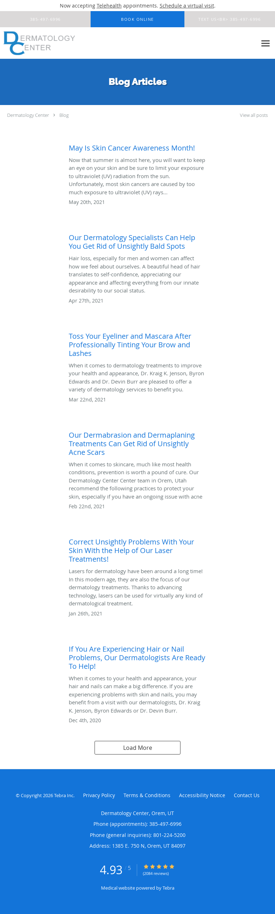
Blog (64, 115)
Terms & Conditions (147, 795)
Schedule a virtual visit (187, 5)
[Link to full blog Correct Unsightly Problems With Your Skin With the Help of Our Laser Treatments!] (137, 548)
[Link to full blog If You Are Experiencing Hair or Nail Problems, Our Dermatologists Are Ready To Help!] (137, 656)
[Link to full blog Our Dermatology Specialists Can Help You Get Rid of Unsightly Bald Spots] (137, 240)
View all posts (254, 115)
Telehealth (109, 5)
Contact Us (247, 795)
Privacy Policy (99, 795)
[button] (137, 19)
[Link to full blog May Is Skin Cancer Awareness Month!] (137, 146)
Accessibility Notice (202, 795)
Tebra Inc (63, 795)
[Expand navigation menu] (265, 43)
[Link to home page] (51, 43)
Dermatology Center (28, 115)
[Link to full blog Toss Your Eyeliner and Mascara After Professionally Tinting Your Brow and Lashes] (137, 343)
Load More (137, 748)
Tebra (168, 888)
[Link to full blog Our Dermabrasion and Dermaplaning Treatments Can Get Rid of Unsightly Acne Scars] (137, 442)
